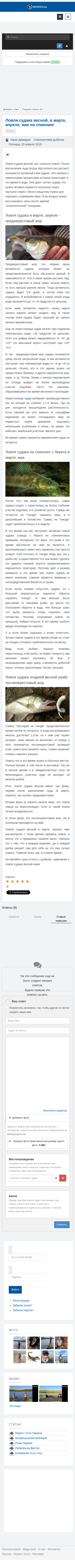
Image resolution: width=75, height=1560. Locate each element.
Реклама (38, 1554)
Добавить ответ (11, 109)
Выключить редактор (55, 1110)
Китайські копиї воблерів (31, 1438)
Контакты (54, 1549)
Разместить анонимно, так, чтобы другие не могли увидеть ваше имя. (39, 1010)
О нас (41, 1549)
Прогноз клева (11, 1549)
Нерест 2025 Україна (28, 1433)
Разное (6, 1554)
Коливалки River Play (28, 1453)
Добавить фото (19, 1117)
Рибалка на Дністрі (27, 1448)
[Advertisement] (37, 85)
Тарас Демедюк (20, 139)
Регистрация (21, 1300)
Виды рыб (29, 1549)
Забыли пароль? (23, 1310)
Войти (15, 1289)
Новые (37, 916)
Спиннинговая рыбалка (49, 139)
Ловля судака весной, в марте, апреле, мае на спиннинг (35, 122)
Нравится (14, 916)
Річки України (23, 1443)
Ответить (62, 1224)
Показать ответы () (32, 109)
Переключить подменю (37, 54)
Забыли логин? (22, 1305)
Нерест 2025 (22, 1554)
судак (28, 398)
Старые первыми (61, 918)
